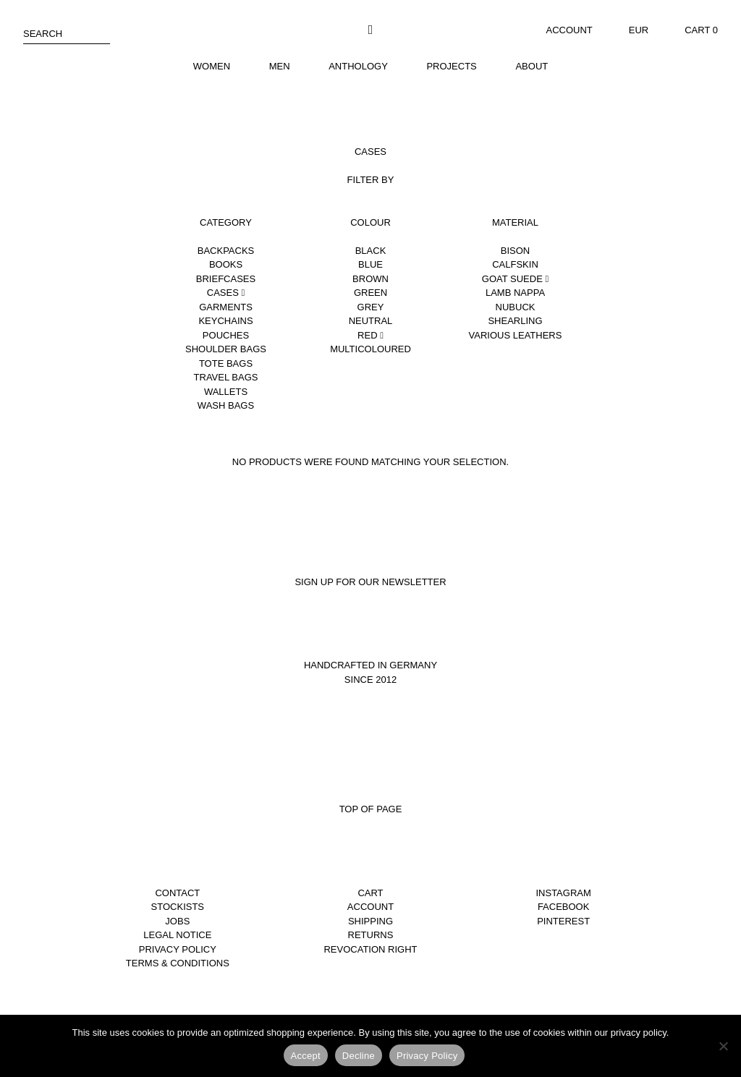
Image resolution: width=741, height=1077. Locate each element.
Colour (370, 222)
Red (370, 335)
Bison (515, 250)
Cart (370, 892)
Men (279, 66)
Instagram (562, 892)
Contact (177, 892)
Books (225, 264)
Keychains (225, 320)
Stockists (177, 906)
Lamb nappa (515, 292)
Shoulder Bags (225, 349)
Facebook (564, 906)
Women (211, 66)
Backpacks (226, 250)
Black (370, 250)
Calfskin (515, 264)
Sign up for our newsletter (370, 581)
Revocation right (370, 949)
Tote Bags (226, 363)
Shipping (370, 921)
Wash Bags (226, 405)
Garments (226, 307)
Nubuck (515, 307)
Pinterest (563, 921)
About (531, 66)
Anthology (358, 66)
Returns (371, 934)
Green (370, 292)
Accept (306, 1055)
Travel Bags (226, 377)
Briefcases (225, 278)
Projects (451, 66)
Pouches (226, 335)
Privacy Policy (177, 949)
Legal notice (177, 934)
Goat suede (515, 278)
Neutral (371, 320)
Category (226, 222)
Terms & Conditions (177, 963)
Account (569, 30)
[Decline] (723, 1046)
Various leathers (515, 335)
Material (515, 222)
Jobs (177, 921)
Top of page (370, 809)
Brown (370, 278)
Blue (370, 264)
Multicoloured (370, 349)
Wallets (225, 391)
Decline (358, 1055)
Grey (370, 307)
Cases (226, 292)
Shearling (515, 320)
